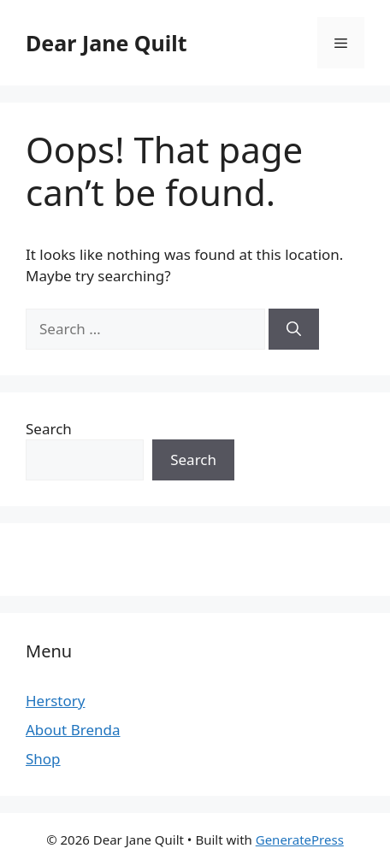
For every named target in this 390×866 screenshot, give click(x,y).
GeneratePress (300, 839)
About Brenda (73, 729)
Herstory (55, 700)
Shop (43, 759)
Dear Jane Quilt (106, 42)
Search (49, 429)
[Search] (294, 329)
